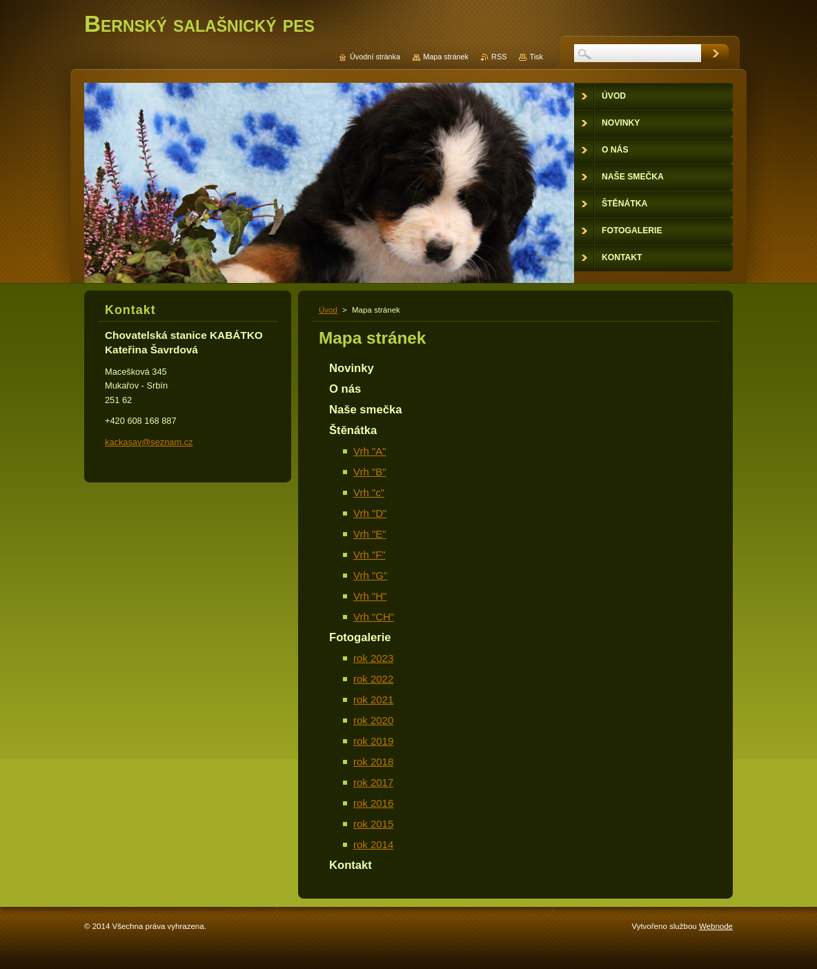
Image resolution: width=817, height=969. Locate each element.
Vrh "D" (369, 513)
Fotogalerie (360, 637)
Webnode (716, 926)
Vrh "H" (369, 596)
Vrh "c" (368, 492)
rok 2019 (373, 741)
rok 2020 (373, 720)
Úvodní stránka (375, 56)
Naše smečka (365, 409)
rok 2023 (373, 658)
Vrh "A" (369, 451)
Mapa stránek (446, 56)
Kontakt (350, 865)
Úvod (328, 310)
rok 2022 (373, 679)
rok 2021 (373, 699)
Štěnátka (353, 430)
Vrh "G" (370, 575)
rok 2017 (373, 782)
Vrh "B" (369, 472)
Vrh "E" (369, 534)
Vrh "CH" (373, 617)
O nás (345, 388)
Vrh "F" (369, 554)
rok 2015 (373, 824)
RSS (498, 56)
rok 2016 (373, 803)
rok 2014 (373, 844)
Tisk (536, 56)
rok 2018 (373, 761)
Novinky (351, 368)
